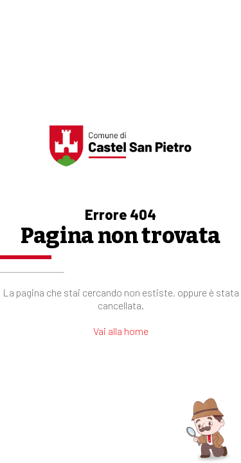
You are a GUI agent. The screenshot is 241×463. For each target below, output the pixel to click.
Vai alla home (120, 331)
